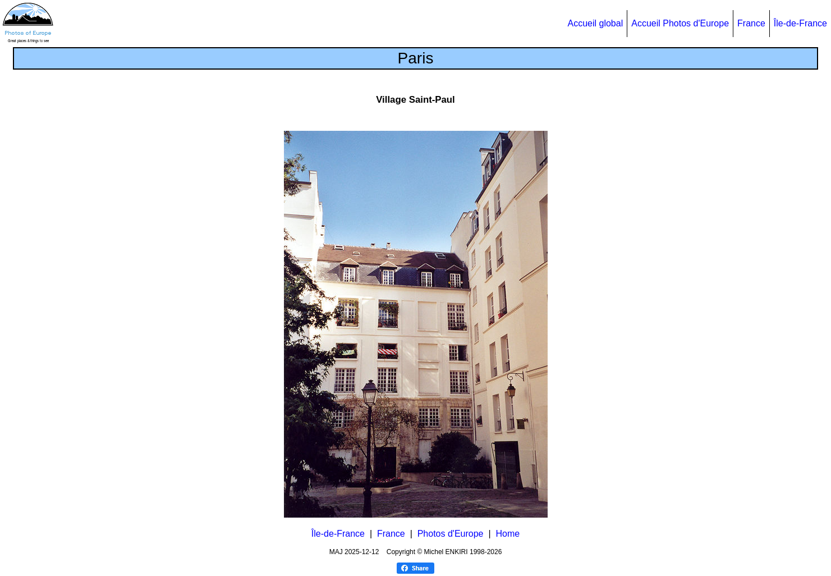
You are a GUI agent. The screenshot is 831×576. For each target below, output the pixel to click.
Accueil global (595, 23)
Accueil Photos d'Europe (680, 23)
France (751, 23)
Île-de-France (800, 23)
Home (507, 533)
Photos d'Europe (450, 533)
